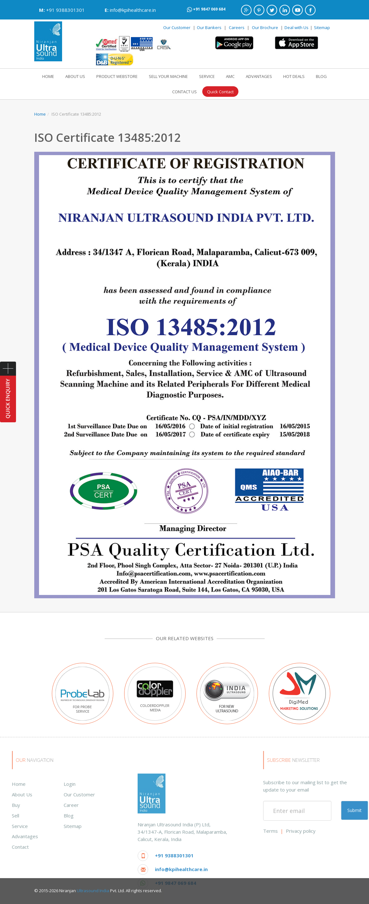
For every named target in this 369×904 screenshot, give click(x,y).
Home (40, 114)
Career (12, 805)
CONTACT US (184, 92)
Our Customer (176, 27)
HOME (48, 76)
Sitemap (322, 27)
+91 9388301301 (65, 10)
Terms (329, 831)
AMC (230, 76)
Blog (10, 815)
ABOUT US (75, 76)
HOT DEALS (294, 76)
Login (11, 784)
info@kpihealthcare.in (133, 10)
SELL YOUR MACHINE (168, 76)
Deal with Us (297, 27)
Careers (237, 27)
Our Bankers (209, 27)
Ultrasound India (93, 890)
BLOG (321, 76)
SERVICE (207, 76)
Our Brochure (265, 27)
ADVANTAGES (259, 76)
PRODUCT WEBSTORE (117, 76)
